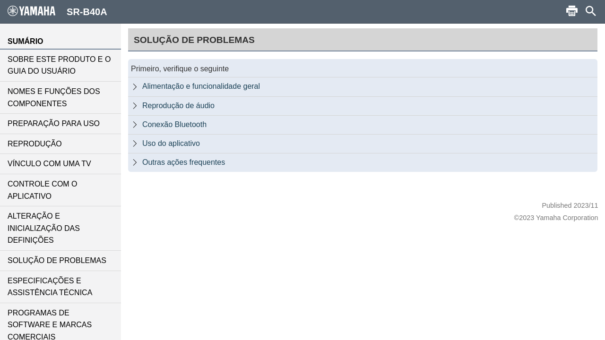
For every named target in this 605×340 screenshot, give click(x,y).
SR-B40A (57, 11)
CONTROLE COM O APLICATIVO (43, 190)
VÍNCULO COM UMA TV (49, 164)
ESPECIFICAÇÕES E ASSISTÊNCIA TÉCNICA (50, 287)
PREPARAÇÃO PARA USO (54, 123)
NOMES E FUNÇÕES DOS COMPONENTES (54, 97)
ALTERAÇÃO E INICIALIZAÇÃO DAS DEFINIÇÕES (44, 228)
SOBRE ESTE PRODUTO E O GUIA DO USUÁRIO (59, 65)
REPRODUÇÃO (35, 144)
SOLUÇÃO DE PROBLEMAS (57, 260)
